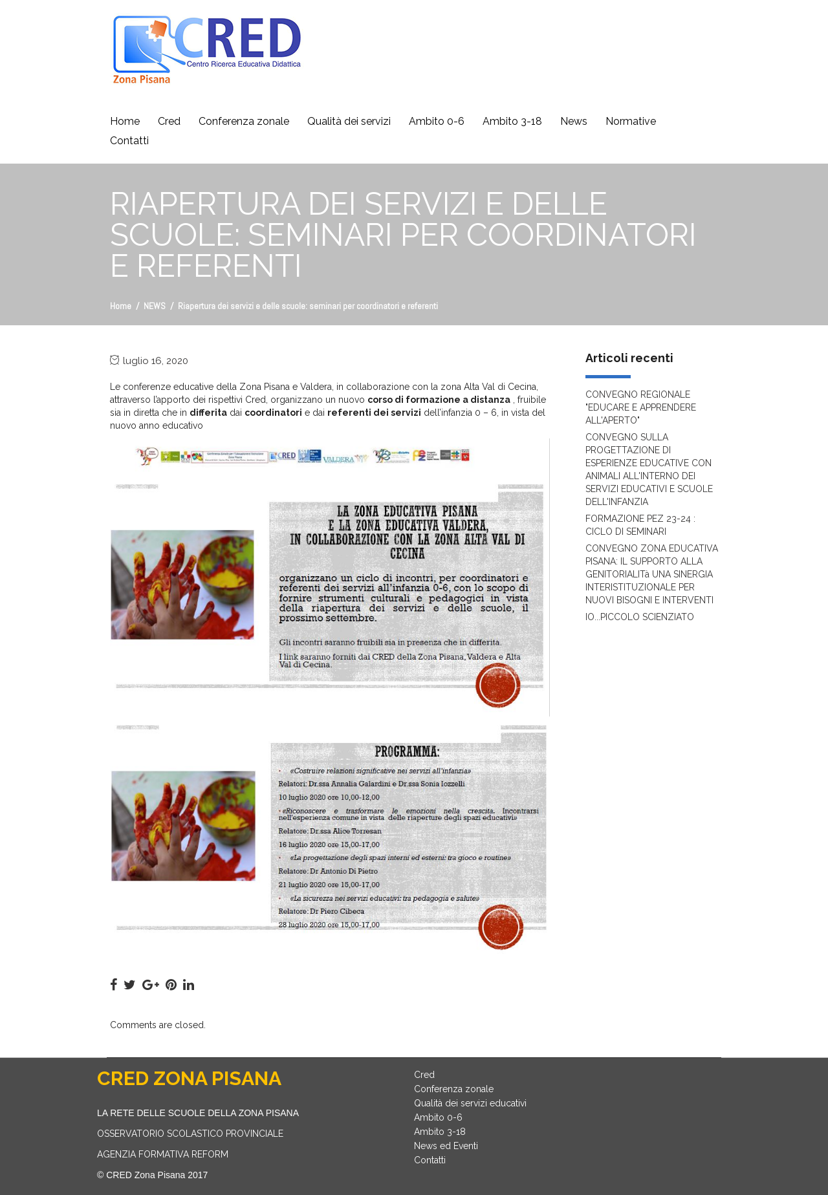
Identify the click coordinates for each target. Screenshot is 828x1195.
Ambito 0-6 (436, 121)
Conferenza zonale (244, 121)
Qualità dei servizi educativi (470, 1103)
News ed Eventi (446, 1146)
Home (125, 121)
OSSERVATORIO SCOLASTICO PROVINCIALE (190, 1133)
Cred (169, 121)
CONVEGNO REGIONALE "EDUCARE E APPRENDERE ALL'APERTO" (640, 407)
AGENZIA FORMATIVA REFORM (162, 1154)
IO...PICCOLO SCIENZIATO (639, 617)
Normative (630, 121)
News (573, 121)
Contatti (129, 141)
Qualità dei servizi (349, 121)
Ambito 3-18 (512, 121)
